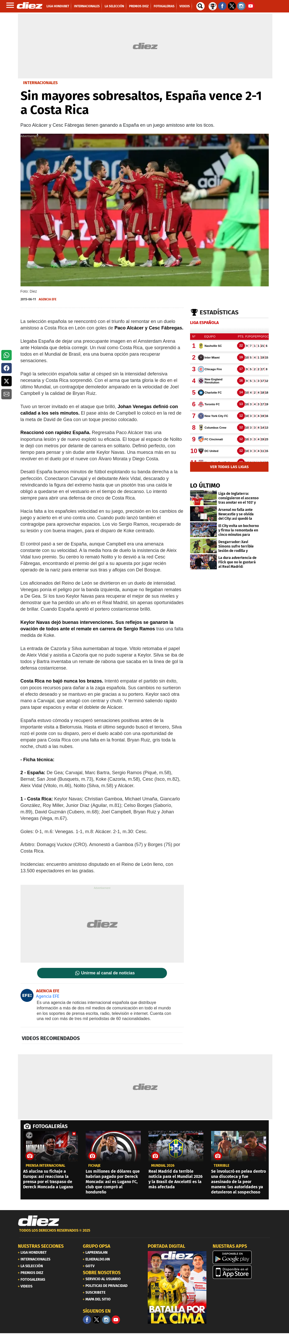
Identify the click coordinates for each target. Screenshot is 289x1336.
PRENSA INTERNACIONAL (45, 1166)
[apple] (242, 1272)
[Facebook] (87, 1319)
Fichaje (94, 1166)
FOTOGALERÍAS (50, 1126)
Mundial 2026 (162, 1166)
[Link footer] (38, 1221)
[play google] (242, 1257)
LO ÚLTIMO (205, 485)
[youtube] (116, 1319)
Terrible (221, 1166)
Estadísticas (219, 312)
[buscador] (200, 6)
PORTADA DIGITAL (166, 1246)
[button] (6, 355)
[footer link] (144, 1233)
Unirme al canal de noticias (108, 973)
